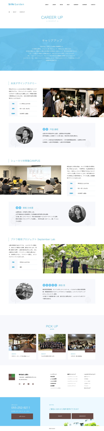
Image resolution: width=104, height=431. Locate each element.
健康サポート (87, 376)
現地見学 (60, 416)
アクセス (86, 385)
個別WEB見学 (82, 416)
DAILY (68, 4)
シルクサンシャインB (72, 378)
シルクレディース (71, 383)
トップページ (53, 374)
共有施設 (86, 378)
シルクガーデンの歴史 (55, 388)
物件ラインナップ (71, 374)
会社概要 (52, 385)
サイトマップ (87, 388)
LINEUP (54, 4)
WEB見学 (52, 376)
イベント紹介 (87, 381)
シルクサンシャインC (72, 381)
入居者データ (87, 383)
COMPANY (84, 4)
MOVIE (61, 4)
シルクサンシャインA (72, 376)
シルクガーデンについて (89, 374)
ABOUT (46, 4)
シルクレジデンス (71, 385)
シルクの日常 (53, 381)
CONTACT (93, 4)
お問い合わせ (22, 416)
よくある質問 (53, 378)
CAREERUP (76, 4)
